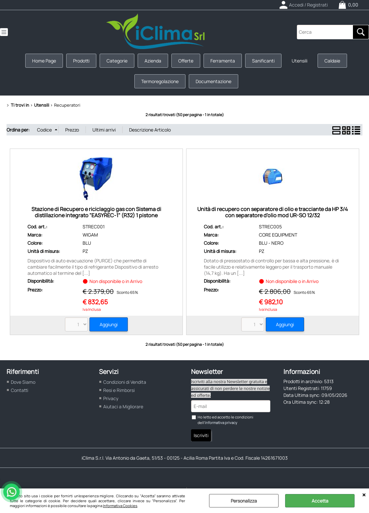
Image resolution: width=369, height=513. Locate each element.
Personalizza (244, 501)
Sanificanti (263, 61)
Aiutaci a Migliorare (123, 406)
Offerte (185, 61)
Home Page (44, 61)
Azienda (153, 61)
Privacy (110, 398)
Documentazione (213, 81)
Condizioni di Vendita (124, 382)
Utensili (299, 61)
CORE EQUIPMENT (278, 235)
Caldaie (332, 61)
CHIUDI (364, 495)
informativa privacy (221, 422)
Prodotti (81, 61)
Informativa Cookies (120, 505)
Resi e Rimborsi (119, 390)
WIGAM (90, 235)
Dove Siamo (23, 382)
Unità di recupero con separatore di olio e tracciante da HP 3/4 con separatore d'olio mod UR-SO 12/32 (272, 212)
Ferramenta (222, 61)
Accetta (320, 501)
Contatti (19, 390)
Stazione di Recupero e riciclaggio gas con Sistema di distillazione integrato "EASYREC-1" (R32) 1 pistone (96, 212)
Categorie (117, 61)
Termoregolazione (160, 81)
